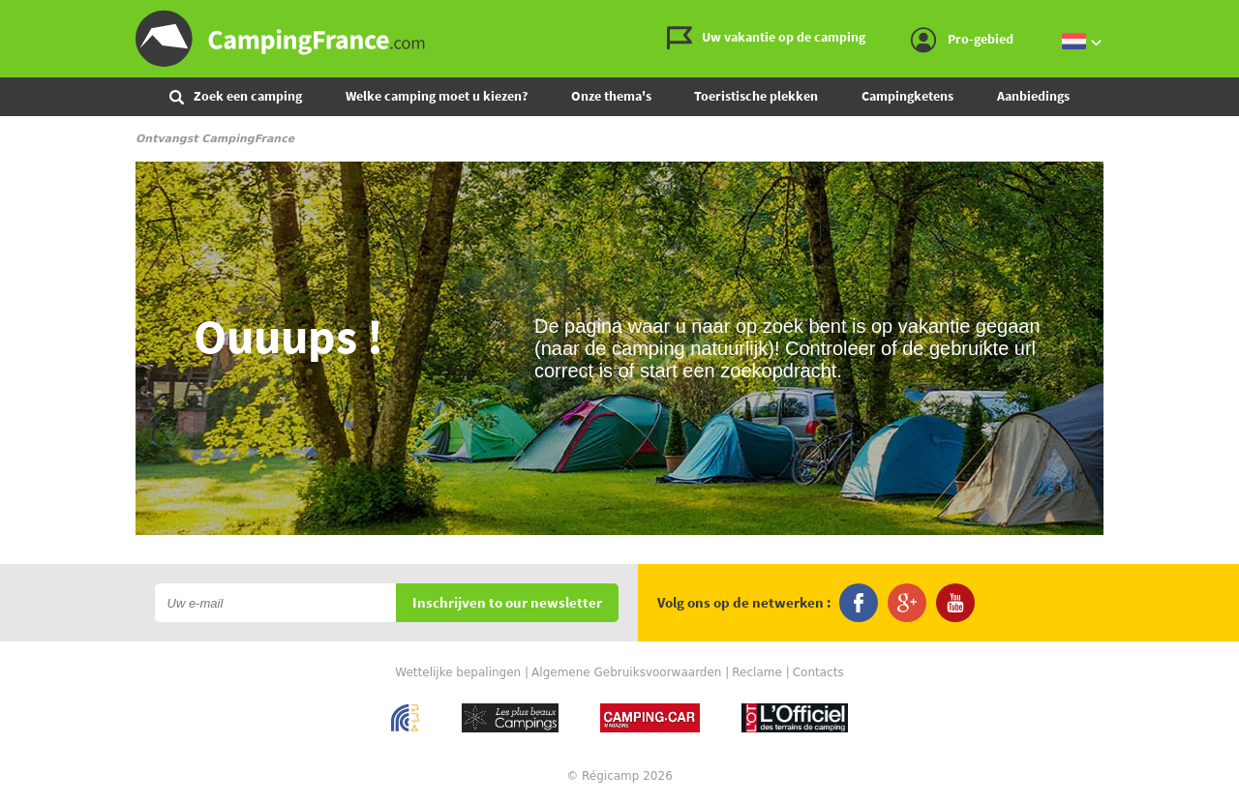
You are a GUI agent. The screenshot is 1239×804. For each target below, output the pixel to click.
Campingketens (907, 95)
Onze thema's (611, 95)
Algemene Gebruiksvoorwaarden (626, 672)
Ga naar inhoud (1226, 15)
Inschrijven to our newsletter (507, 603)
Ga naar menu (1217, 15)
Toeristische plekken (756, 95)
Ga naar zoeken (1235, 15)
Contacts (818, 672)
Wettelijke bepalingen (458, 672)
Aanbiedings (1033, 95)
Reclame (757, 672)
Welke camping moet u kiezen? (437, 95)
